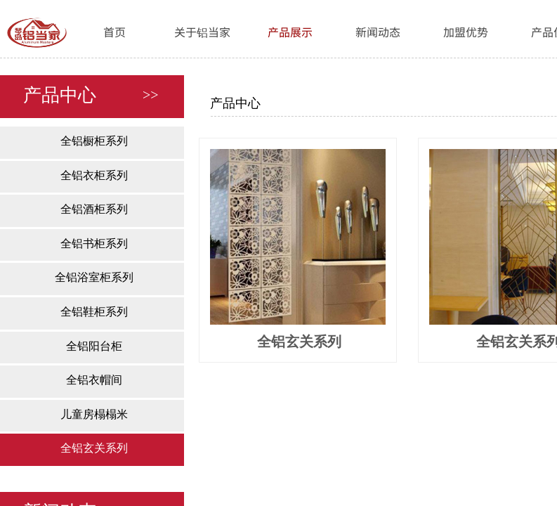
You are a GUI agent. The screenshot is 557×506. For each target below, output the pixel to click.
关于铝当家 (202, 31)
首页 (114, 31)
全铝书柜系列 (94, 243)
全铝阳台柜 (94, 346)
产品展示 (290, 31)
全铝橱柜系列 (94, 141)
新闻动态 (377, 31)
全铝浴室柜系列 (94, 277)
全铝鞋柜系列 (94, 312)
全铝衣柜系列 (94, 175)
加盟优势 (465, 31)
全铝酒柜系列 (94, 209)
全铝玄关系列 (94, 448)
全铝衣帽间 (94, 380)
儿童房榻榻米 (94, 414)
